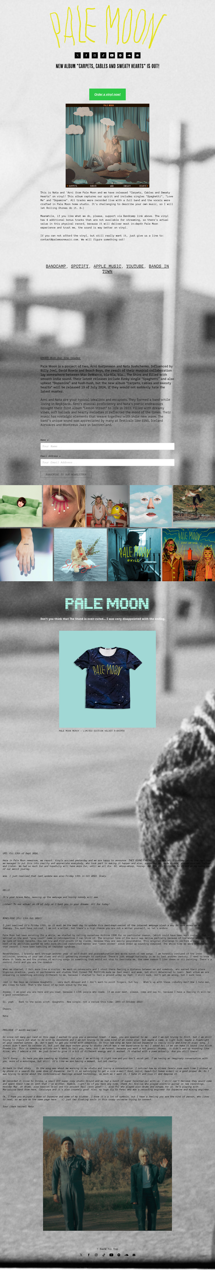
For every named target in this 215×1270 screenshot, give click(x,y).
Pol (117, 1086)
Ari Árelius (136, 1083)
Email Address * (51, 456)
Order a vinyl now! (107, 94)
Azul (83, 1086)
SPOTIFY (80, 266)
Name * (45, 440)
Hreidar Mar (11, 1086)
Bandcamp (128, 216)
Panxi (122, 1089)
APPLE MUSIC (107, 266)
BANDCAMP (56, 266)
